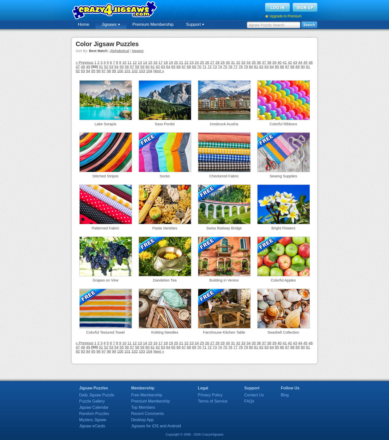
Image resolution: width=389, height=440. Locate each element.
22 (186, 62)
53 (111, 66)
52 (106, 66)
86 (282, 66)
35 (254, 62)
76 (230, 66)
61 (153, 66)
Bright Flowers (283, 228)
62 (158, 66)
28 (217, 62)
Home (83, 24)
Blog (285, 395)
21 (181, 62)
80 (251, 66)
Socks (165, 176)
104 (149, 71)
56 (127, 66)
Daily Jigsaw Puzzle (96, 395)
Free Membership (146, 395)
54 (116, 66)
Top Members (143, 407)
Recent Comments (147, 413)
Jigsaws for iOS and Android (156, 426)
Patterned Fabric (105, 228)
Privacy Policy (210, 395)
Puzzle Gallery (92, 401)
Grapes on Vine (105, 280)
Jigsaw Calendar (93, 407)
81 (256, 66)
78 (241, 66)
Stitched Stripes (105, 176)
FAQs (249, 401)
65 (173, 66)
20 (176, 62)
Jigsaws (110, 24)
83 (266, 66)
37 (264, 62)
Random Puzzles (94, 413)
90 (303, 66)
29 (223, 62)
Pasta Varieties (164, 228)
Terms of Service (212, 401)
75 (225, 66)
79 (246, 66)
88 (292, 66)
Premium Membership (153, 24)
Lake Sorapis (105, 124)
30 (228, 62)
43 (295, 62)
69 (194, 66)
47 (78, 66)
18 (166, 62)
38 (269, 62)
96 (98, 71)
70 (199, 66)
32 (238, 62)
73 (215, 66)
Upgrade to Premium (285, 16)
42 (290, 62)
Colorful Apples (283, 280)
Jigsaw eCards (92, 426)
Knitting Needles (164, 332)
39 (274, 62)
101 (127, 71)
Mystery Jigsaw (92, 420)
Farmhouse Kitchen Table (224, 332)
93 (83, 71)
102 (134, 71)
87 (287, 66)
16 (155, 62)
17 (161, 62)
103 (142, 71)
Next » (158, 71)
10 (124, 62)
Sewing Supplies (283, 176)
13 (140, 62)
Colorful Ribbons (283, 124)
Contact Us (254, 395)
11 (130, 62)
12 (134, 62)
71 (204, 66)
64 (168, 66)
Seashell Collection (283, 332)
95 (93, 71)
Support (195, 24)
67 (184, 66)
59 (142, 66)
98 (109, 71)
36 (259, 62)
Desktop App (142, 420)
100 (120, 71)
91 (308, 66)
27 (212, 62)
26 (207, 62)
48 (83, 66)
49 (88, 66)
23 (192, 62)
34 (248, 62)
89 (297, 66)
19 (171, 62)
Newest (138, 51)
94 (88, 71)
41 (285, 62)
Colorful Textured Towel (105, 332)
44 (300, 62)
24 (197, 62)
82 (261, 66)
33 (243, 62)
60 (147, 66)
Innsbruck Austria (224, 124)
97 (103, 71)
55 (122, 66)
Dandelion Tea (165, 280)
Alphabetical (119, 51)
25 (202, 62)
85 (277, 66)
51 (101, 66)
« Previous (84, 62)
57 (132, 66)
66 (178, 66)
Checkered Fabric (224, 176)
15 (150, 62)
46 (311, 62)
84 (272, 66)
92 (78, 71)
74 (220, 66)
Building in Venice (224, 280)
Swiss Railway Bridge (224, 228)
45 (305, 62)
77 (235, 66)
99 (114, 71)
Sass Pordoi (165, 124)
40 (279, 62)
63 (163, 66)
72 (209, 66)
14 (145, 62)
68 (189, 66)
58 (137, 66)
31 (233, 62)
